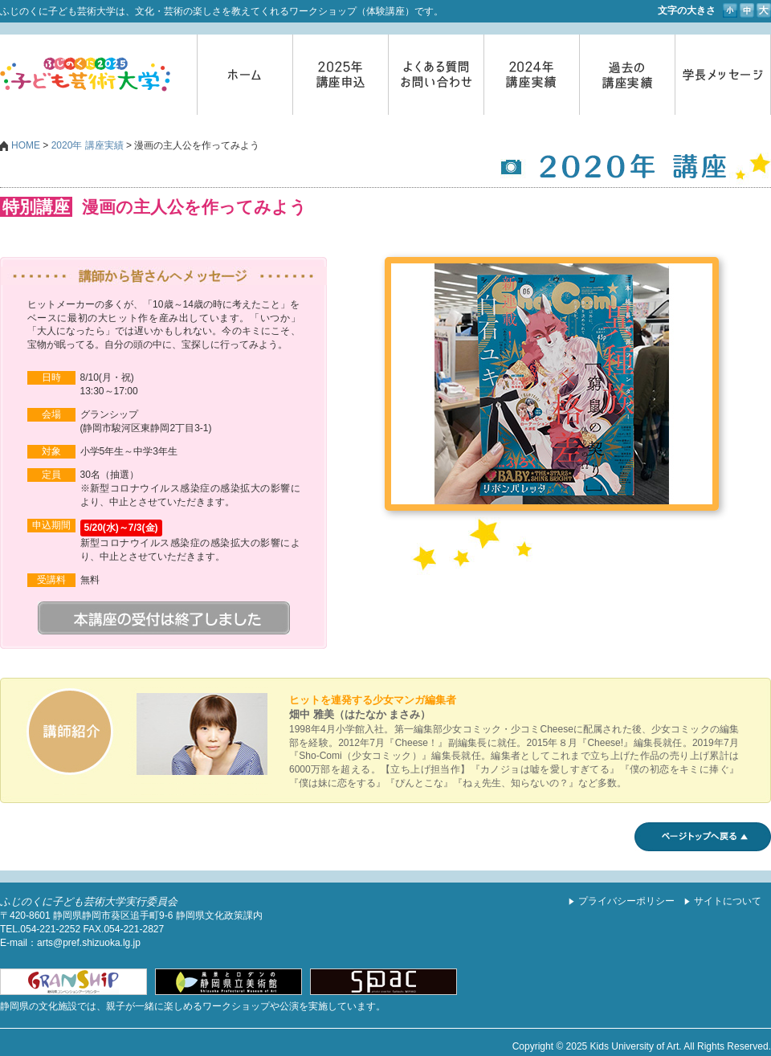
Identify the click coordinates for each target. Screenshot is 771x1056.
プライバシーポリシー (626, 901)
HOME (25, 145)
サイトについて (727, 901)
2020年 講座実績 (87, 145)
